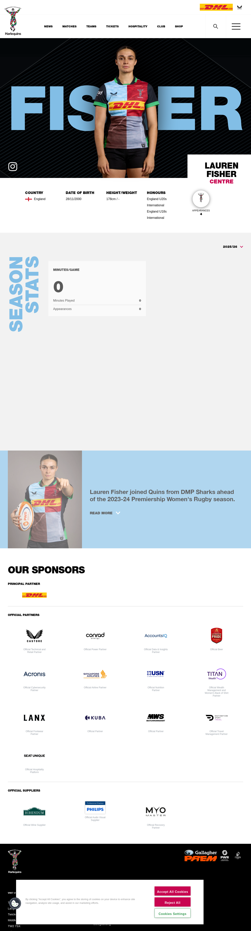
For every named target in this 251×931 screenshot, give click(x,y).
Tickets (112, 26)
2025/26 (233, 247)
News (48, 26)
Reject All (172, 902)
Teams (91, 26)
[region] (110, 902)
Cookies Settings (173, 914)
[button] (15, 903)
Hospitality (137, 26)
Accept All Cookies (172, 891)
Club (161, 26)
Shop (179, 26)
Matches (69, 26)
